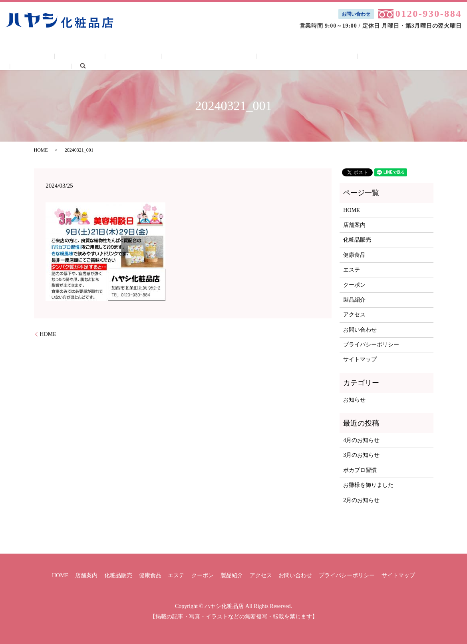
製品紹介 (304, 57)
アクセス (347, 57)
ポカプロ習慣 (360, 470)
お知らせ (354, 400)
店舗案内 (91, 57)
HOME (51, 57)
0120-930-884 (428, 13)
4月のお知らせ (361, 440)
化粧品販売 (137, 57)
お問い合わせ (356, 14)
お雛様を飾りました (368, 485)
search (439, 57)
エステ (222, 57)
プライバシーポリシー (371, 345)
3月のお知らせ (361, 455)
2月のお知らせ (361, 500)
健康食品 (182, 57)
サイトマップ (360, 359)
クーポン (262, 57)
